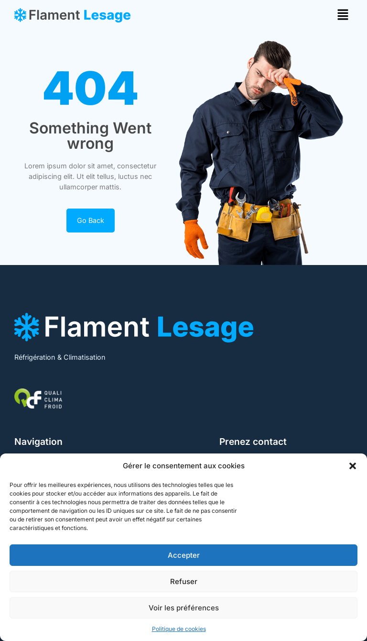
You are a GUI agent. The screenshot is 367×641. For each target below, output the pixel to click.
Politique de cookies (179, 628)
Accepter (184, 555)
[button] (352, 466)
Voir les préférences (184, 607)
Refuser (183, 581)
